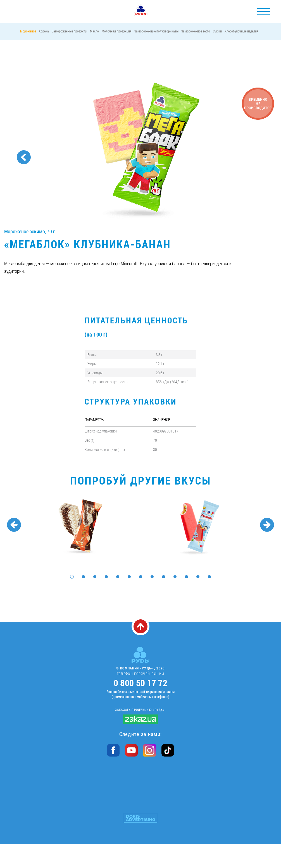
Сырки (217, 31)
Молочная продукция (117, 31)
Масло (94, 31)
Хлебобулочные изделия (241, 31)
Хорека (44, 31)
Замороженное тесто (195, 31)
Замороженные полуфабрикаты (156, 31)
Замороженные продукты (69, 31)
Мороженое (28, 31)
